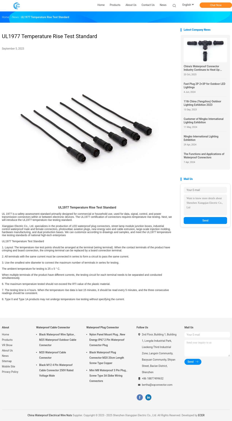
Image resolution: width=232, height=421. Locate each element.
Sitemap (7, 361)
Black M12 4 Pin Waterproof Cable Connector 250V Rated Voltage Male (56, 370)
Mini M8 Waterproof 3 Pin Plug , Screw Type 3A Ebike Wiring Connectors (108, 376)
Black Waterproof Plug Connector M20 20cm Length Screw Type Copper (106, 358)
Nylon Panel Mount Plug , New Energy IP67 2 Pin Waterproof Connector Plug (107, 340)
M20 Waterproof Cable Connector (52, 355)
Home (5, 334)
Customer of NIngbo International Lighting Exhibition (203, 120)
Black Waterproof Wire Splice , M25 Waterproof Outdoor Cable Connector (57, 340)
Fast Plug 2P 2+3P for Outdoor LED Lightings (204, 85)
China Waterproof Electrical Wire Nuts (50, 415)
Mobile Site (8, 366)
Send (205, 220)
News (5, 355)
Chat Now (216, 5)
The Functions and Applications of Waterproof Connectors (204, 155)
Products (7, 339)
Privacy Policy (10, 371)
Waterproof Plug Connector (102, 327)
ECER (201, 415)
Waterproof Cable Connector (53, 327)
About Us (7, 350)
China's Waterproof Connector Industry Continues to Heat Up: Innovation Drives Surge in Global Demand (203, 68)
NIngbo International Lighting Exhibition (201, 138)
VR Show (7, 345)
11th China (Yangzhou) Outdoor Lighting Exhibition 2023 (202, 103)
